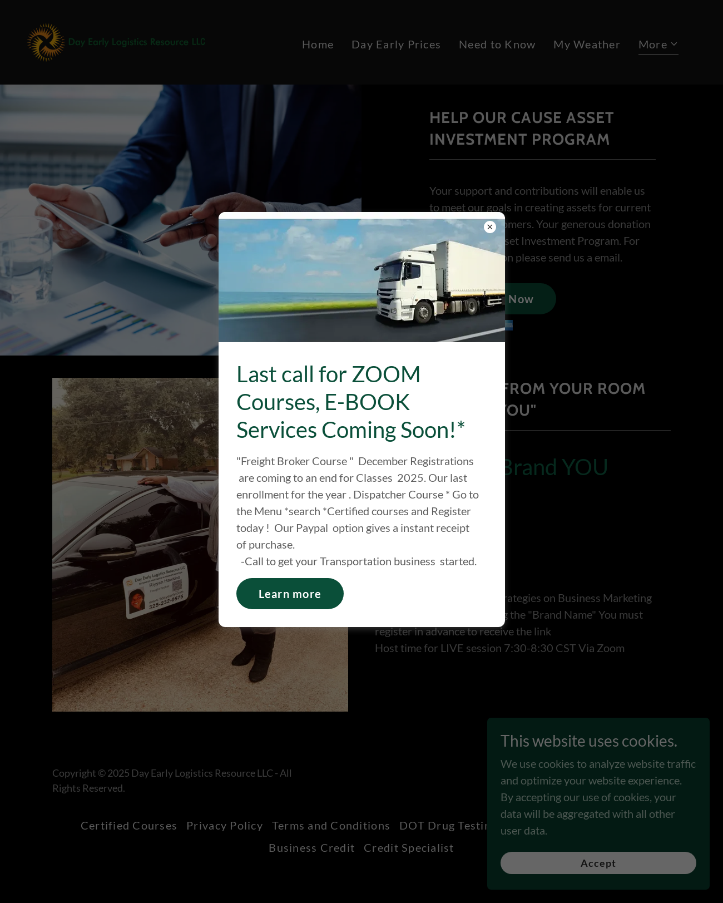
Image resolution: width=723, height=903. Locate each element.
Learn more (290, 593)
